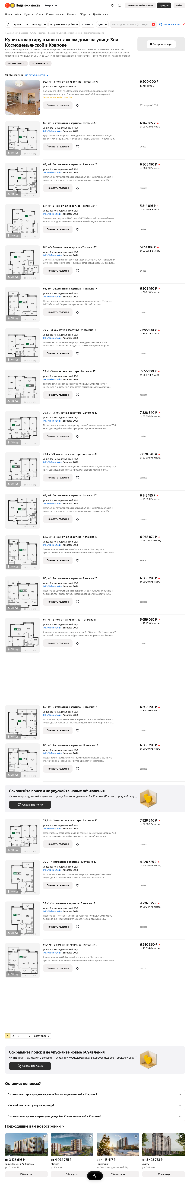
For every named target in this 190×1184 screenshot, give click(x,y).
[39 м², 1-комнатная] (24, 879)
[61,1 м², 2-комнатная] (24, 223)
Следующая (41, 1036)
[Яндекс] (7, 5)
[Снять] (40, 14)
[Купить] (29, 14)
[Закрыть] (183, 24)
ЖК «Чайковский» (52, 131)
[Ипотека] (72, 14)
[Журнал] (85, 14)
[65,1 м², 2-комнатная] (24, 140)
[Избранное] (112, 5)
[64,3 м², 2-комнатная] (24, 554)
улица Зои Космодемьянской (58, 86)
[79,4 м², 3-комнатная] (24, 430)
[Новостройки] (14, 14)
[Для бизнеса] (99, 14)
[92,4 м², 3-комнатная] (24, 99)
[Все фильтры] (8, 24)
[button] (119, 5)
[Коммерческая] (55, 14)
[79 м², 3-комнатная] (24, 347)
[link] (179, 5)
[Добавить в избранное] (77, 105)
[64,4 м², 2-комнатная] (24, 962)
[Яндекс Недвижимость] (25, 5)
